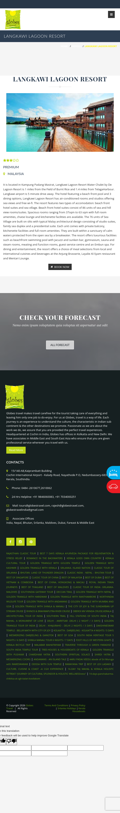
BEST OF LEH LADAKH (99, 664)
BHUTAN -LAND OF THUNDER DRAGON (42, 572)
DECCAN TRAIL (65, 591)
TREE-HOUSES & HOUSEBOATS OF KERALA (65, 649)
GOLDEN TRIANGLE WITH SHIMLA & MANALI (39, 606)
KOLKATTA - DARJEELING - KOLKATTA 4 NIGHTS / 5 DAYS (84, 630)
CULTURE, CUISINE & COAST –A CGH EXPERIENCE (34, 668)
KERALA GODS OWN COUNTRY (84, 558)
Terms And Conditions (56, 705)
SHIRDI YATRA (103, 654)
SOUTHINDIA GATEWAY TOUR (37, 591)
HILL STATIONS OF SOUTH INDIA (88, 615)
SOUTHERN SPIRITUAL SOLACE (72, 654)
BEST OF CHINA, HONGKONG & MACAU (61, 582)
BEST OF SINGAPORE (17, 577)
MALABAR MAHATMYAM (47, 644)
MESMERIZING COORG (18, 659)
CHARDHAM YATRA (39, 654)
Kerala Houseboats (78, 710)
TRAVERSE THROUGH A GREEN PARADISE (88, 644)
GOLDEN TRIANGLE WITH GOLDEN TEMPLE (55, 563)
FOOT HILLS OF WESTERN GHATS (93, 640)
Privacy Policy (78, 705)
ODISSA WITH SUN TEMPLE (46, 664)
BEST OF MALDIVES (58, 587)
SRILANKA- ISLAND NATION (75, 567)
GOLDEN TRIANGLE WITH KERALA (38, 567)
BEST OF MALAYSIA (72, 577)
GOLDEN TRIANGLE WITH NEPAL (93, 591)
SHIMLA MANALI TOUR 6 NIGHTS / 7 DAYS (51, 640)
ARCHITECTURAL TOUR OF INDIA (24, 615)
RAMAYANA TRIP (74, 664)
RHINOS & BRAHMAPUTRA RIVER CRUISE (48, 611)
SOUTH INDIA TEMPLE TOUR (22, 649)
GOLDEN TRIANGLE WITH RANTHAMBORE (73, 596)
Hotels (76, 46)
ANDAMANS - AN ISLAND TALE (50, 659)
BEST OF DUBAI (93, 577)
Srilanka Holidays (67, 708)
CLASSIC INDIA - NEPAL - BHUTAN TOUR (89, 572)
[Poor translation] (11, 741)
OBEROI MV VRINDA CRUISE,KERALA (92, 611)
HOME (64, 46)
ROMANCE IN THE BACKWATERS (44, 558)
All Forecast (60, 345)
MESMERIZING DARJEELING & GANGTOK (32, 635)
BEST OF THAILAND (32, 587)
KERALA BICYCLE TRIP (18, 644)
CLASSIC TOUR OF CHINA (45, 577)
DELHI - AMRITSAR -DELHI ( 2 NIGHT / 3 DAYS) (73, 620)
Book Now (60, 267)
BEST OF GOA (65, 635)
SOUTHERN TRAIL (56, 615)
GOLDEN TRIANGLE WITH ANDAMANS (46, 601)
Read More (16, 450)
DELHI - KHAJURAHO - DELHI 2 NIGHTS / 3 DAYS (66, 625)
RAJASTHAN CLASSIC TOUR (21, 553)
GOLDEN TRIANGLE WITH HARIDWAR (26, 596)
